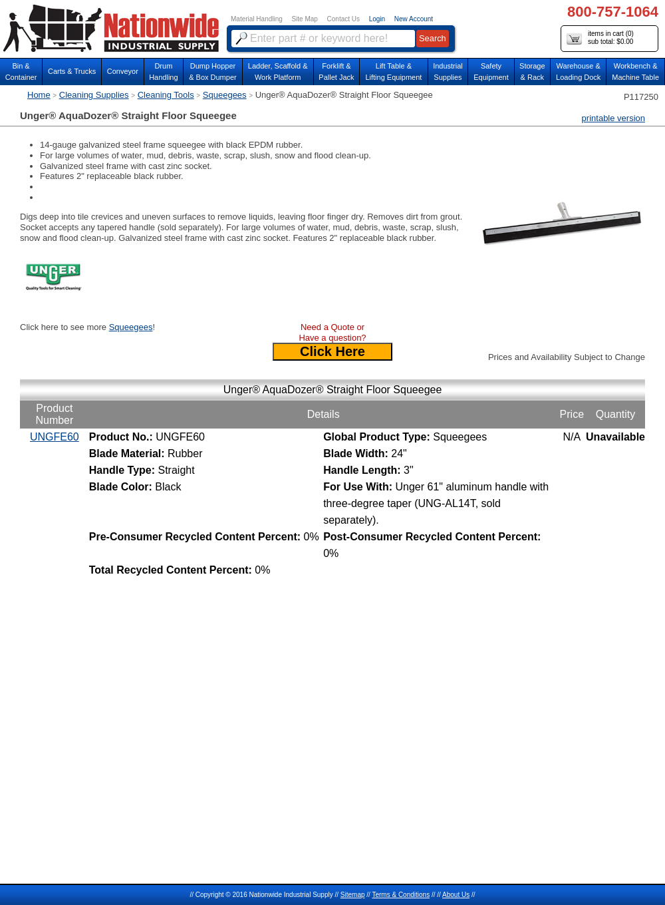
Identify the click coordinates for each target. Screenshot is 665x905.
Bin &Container (21, 71)
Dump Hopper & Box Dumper (213, 71)
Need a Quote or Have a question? (332, 332)
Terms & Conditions (401, 894)
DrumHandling (163, 71)
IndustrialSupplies (448, 71)
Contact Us (343, 19)
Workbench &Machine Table (635, 71)
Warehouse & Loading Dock (578, 71)
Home (39, 95)
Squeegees (225, 95)
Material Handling (257, 19)
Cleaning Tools (166, 95)
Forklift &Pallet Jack (336, 71)
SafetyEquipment (491, 71)
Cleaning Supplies (94, 95)
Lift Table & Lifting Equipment (393, 71)
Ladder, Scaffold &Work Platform (278, 71)
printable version (613, 118)
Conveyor (122, 71)
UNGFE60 (54, 437)
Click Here (332, 351)
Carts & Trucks (72, 71)
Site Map (304, 19)
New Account (413, 19)
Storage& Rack (532, 71)
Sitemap (352, 894)
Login (377, 19)
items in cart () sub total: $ (600, 38)
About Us (455, 894)
